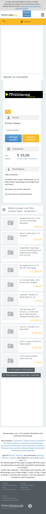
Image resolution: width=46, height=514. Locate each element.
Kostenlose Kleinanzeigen (11, 446)
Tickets (26, 441)
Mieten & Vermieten (21, 443)
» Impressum (24, 487)
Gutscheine (17, 441)
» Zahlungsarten (25, 489)
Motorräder (40, 448)
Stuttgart (41, 458)
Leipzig (31, 458)
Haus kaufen (15, 448)
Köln (25, 460)
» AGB (3, 487)
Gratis (27, 13)
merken (25, 21)
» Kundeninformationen (8, 489)
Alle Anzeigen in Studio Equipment (20, 370)
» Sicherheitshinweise (27, 485)
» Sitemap (4, 483)
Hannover (19, 455)
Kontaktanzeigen (36, 443)
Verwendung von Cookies (29, 6)
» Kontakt (23, 483)
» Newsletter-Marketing (8, 498)
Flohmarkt (5, 448)
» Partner (4, 496)
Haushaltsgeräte (28, 450)
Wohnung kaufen (28, 446)
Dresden (12, 458)
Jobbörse (40, 446)
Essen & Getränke (37, 441)
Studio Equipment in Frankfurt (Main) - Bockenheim (21, 375)
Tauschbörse (8, 443)
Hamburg (39, 455)
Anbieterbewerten (31, 138)
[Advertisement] (23, 50)
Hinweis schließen (21, 8)
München (5, 458)
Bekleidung (16, 450)
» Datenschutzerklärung (9, 485)
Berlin (12, 455)
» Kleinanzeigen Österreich (10, 500)
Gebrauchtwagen (27, 448)
